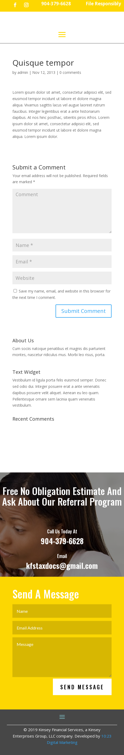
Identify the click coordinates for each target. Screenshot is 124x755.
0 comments (70, 72)
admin (22, 72)
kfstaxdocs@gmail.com (62, 571)
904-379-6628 (62, 546)
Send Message (82, 693)
